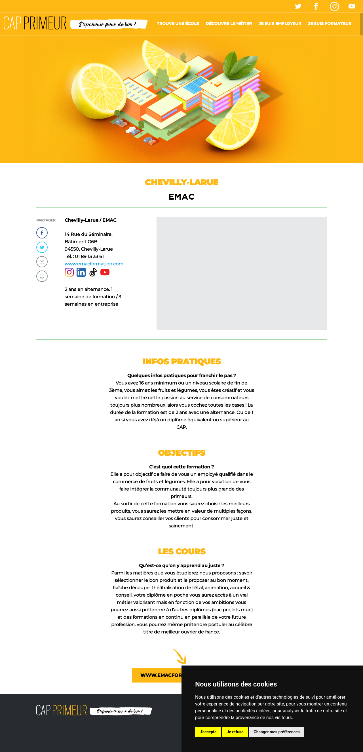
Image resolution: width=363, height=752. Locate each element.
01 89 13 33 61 (89, 256)
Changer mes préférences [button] (277, 732)
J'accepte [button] (208, 732)
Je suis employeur (280, 23)
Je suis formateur (329, 23)
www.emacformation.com (94, 264)
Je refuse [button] (235, 732)
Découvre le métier (229, 23)
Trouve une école (178, 23)
